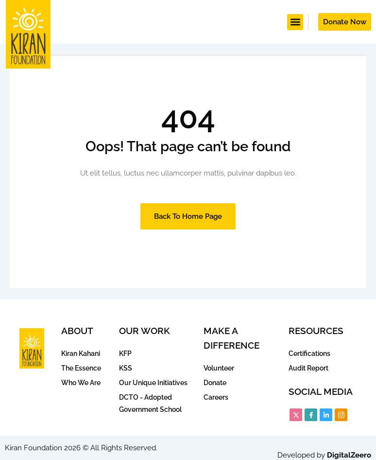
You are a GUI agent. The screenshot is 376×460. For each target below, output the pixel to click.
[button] (295, 22)
